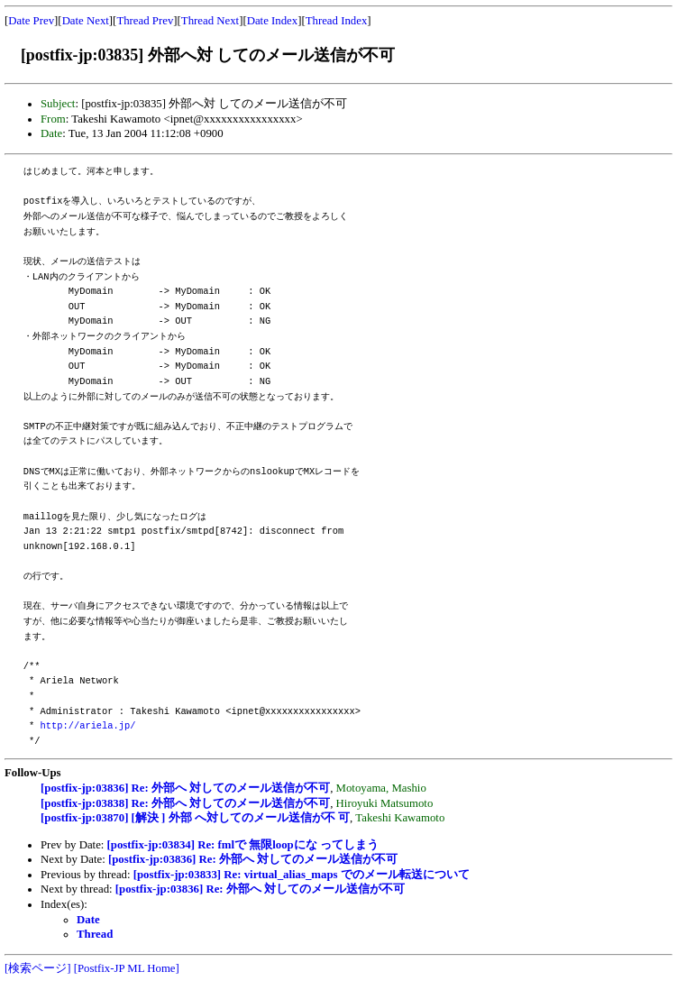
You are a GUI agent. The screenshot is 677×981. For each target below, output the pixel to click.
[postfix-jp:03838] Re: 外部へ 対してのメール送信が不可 (185, 803)
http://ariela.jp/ (88, 726)
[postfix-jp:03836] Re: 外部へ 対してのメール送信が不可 (185, 788)
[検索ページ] (38, 968)
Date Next (85, 20)
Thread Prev (144, 20)
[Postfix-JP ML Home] (126, 968)
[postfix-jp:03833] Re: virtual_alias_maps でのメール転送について (301, 874)
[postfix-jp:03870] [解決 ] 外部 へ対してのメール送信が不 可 (195, 817)
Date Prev (31, 20)
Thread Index (337, 20)
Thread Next (210, 20)
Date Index (272, 20)
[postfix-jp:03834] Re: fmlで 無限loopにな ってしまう (243, 845)
